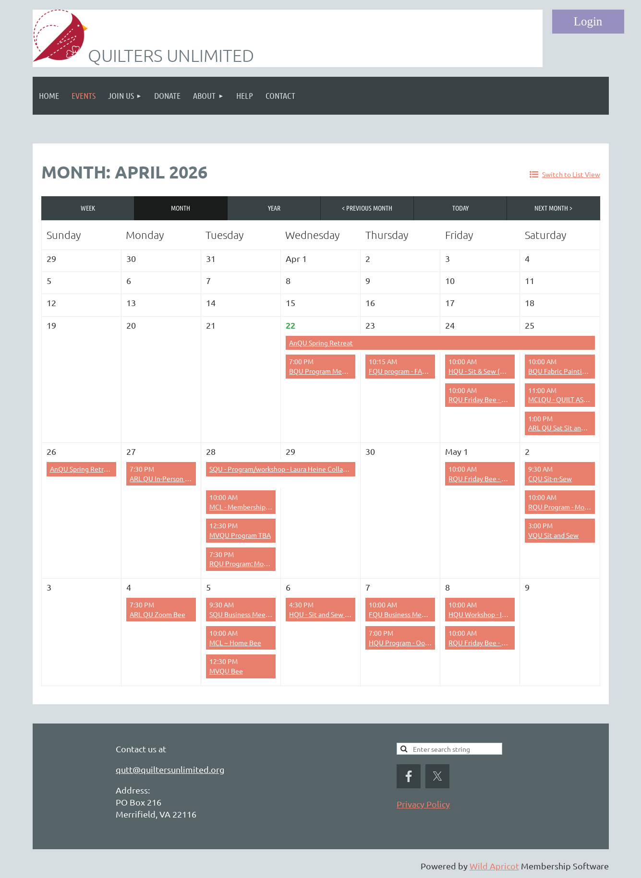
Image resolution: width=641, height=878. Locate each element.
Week (88, 207)
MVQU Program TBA (240, 535)
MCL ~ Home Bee (235, 642)
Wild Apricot (494, 866)
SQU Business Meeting (243, 614)
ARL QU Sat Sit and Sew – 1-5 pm (577, 427)
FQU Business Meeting (403, 614)
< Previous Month (367, 207)
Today (460, 207)
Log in (588, 22)
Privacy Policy (423, 804)
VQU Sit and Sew (553, 535)
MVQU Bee (226, 670)
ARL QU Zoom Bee (157, 614)
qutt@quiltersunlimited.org (170, 769)
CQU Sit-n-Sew (550, 478)
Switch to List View (571, 174)
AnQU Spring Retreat (321, 342)
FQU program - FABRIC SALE (411, 371)
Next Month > (553, 207)
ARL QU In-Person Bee (163, 478)
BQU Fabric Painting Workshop (574, 371)
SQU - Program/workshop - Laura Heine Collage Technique (296, 468)
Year (274, 207)
